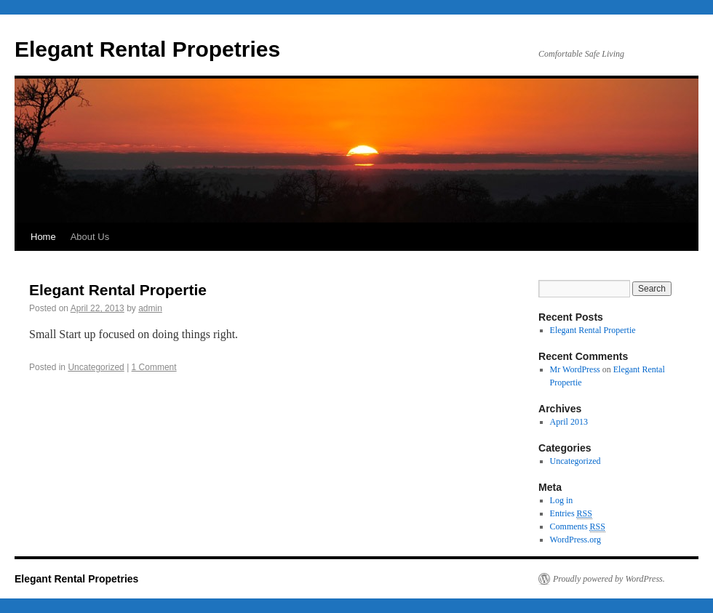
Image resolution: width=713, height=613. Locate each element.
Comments (577, 526)
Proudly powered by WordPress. (609, 579)
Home (43, 236)
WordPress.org (575, 539)
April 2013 (569, 422)
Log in (561, 500)
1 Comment (154, 367)
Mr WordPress (575, 369)
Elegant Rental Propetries (147, 49)
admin (150, 308)
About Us (90, 236)
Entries (571, 513)
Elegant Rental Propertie (118, 289)
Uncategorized (96, 367)
